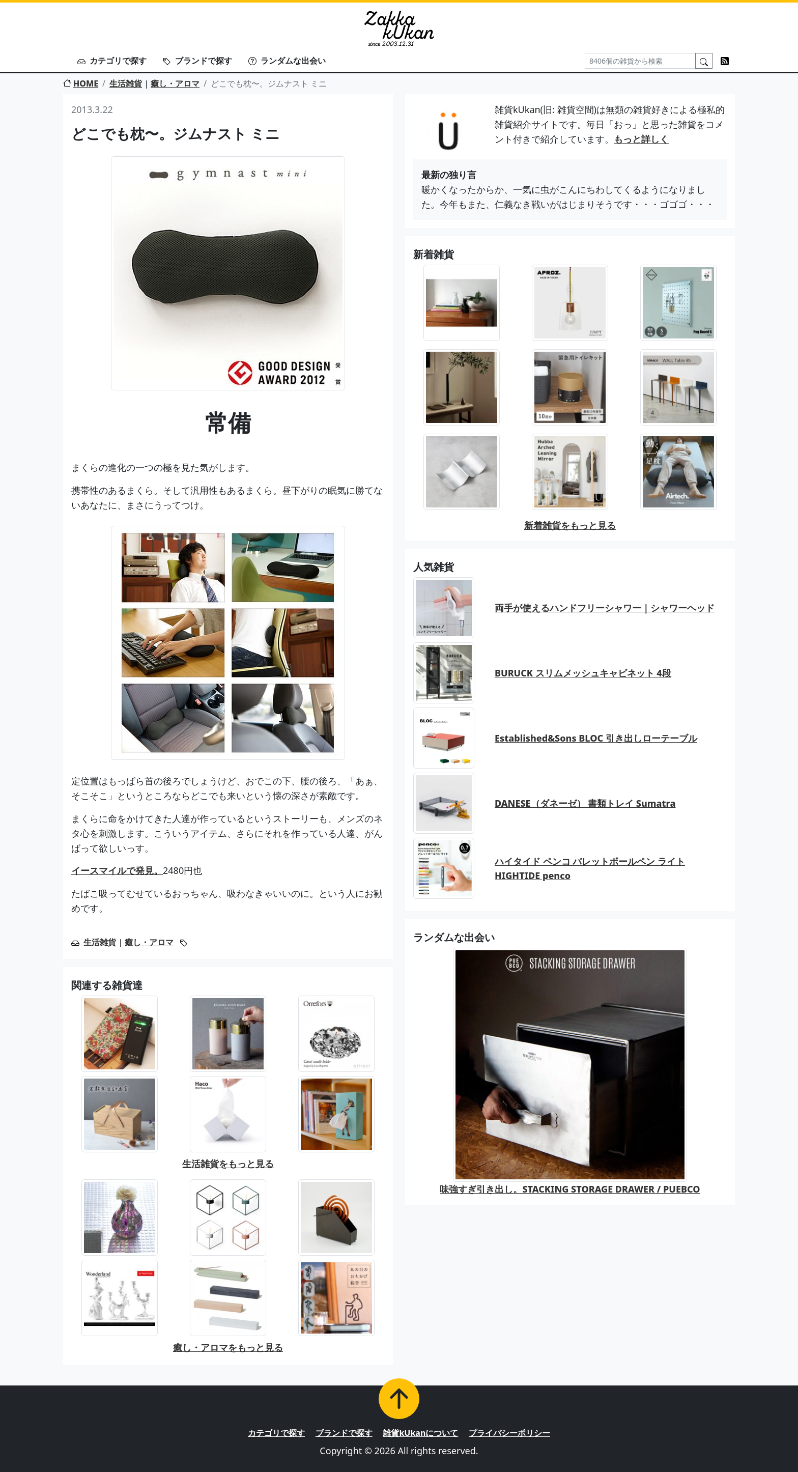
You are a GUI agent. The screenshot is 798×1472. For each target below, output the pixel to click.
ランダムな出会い (287, 60)
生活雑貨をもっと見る (228, 1163)
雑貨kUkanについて (420, 1432)
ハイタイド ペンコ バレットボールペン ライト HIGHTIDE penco (590, 868)
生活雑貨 (125, 83)
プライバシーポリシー (509, 1432)
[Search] (640, 61)
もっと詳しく (641, 139)
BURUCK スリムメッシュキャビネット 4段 (583, 673)
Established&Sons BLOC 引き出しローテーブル (596, 738)
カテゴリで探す (112, 60)
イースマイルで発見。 (117, 870)
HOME (80, 83)
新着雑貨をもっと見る (570, 525)
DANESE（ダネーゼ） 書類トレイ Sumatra (585, 803)
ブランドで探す (197, 60)
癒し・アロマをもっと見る (228, 1347)
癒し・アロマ (175, 83)
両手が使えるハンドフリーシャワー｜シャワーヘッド (605, 608)
